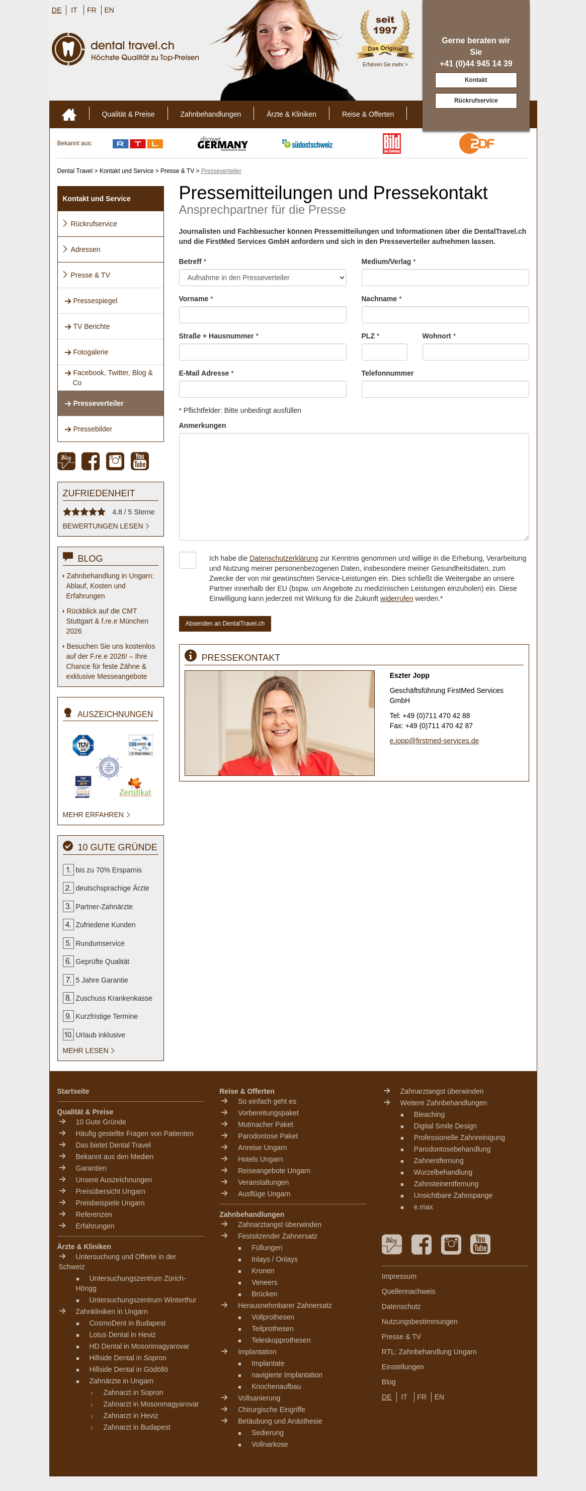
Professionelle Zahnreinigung (459, 1137)
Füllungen (267, 1248)
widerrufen (396, 598)
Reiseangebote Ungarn (274, 1171)
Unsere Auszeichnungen (114, 1180)
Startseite (73, 1091)
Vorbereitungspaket (268, 1113)
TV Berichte (87, 326)
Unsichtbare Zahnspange (453, 1195)
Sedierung (268, 1433)
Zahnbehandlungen (211, 114)
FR (92, 10)
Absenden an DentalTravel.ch (225, 623)
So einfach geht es (267, 1101)
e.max (423, 1207)
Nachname (382, 299)
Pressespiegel (91, 301)
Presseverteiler (94, 403)
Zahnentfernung (439, 1161)
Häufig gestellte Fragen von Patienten (135, 1133)
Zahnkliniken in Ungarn (112, 1311)
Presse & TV (86, 275)
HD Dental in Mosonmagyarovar (140, 1346)
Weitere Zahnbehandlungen (443, 1103)
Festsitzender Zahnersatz (277, 1236)
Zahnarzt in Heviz (131, 1416)
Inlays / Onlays (275, 1259)
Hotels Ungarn (260, 1159)
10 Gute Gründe (101, 1122)
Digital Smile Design (445, 1126)
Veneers (264, 1282)
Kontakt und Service (97, 199)
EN (109, 10)
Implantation (257, 1352)
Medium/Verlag (389, 261)
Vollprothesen (273, 1317)
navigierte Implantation (287, 1375)
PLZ (371, 336)
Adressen (81, 249)
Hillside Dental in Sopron (128, 1358)
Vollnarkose (270, 1444)
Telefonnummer (388, 373)
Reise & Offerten (368, 114)
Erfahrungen (95, 1226)
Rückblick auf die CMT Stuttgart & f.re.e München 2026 (107, 621)
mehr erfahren (97, 815)
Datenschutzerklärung (283, 558)
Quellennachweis (409, 1291)
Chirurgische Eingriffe (271, 1410)
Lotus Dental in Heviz (123, 1335)
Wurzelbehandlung (443, 1172)
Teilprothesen (272, 1329)
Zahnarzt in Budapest (137, 1427)
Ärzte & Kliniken (291, 114)
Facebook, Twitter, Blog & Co (108, 378)
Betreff (192, 261)
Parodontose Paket (268, 1136)
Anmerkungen (202, 425)
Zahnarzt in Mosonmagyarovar (151, 1404)
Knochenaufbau (276, 1386)
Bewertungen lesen (107, 526)
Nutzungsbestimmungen (420, 1322)
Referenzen (94, 1214)
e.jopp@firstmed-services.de (434, 741)
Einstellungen (403, 1367)
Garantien (91, 1168)
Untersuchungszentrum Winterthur (143, 1300)
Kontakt (476, 79)
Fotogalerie (86, 352)
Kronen (263, 1271)
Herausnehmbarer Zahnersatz (285, 1305)
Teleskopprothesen (281, 1340)
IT (74, 10)
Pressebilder (88, 429)
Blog (389, 1382)
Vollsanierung (259, 1398)
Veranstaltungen (263, 1182)
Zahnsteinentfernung (446, 1184)
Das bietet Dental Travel (113, 1145)
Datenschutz (401, 1306)
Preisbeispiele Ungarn (110, 1203)
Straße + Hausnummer (219, 336)
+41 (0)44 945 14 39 (476, 63)
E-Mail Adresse (206, 373)
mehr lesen (89, 1050)
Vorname (196, 299)
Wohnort (439, 336)
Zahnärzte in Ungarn (122, 1381)
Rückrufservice (476, 100)
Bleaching (429, 1114)
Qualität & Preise (128, 114)
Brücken (264, 1294)
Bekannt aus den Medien (115, 1157)
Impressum (399, 1276)
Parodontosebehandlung (452, 1149)
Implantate (268, 1363)
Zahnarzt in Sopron (133, 1392)
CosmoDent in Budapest (128, 1323)
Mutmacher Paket (265, 1124)
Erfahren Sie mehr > (385, 64)
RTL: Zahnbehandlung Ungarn (429, 1352)
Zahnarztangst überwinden (279, 1224)
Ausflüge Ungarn (264, 1194)
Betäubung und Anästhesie (280, 1421)
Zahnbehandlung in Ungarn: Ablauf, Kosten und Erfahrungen (110, 586)
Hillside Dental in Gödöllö (129, 1369)
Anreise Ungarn (262, 1148)
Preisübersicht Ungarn (111, 1191)
